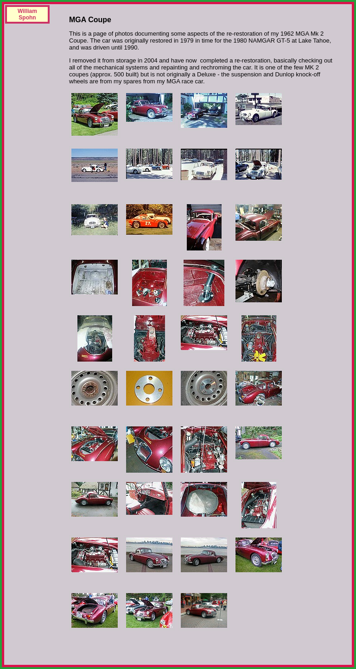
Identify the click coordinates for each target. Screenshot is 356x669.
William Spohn (27, 14)
